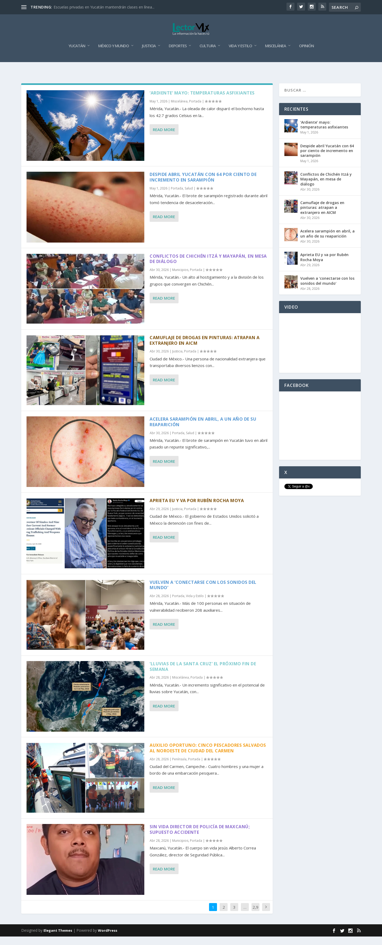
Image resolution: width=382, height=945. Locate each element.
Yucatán (76, 54)
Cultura (207, 54)
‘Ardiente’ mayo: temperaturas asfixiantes (202, 101)
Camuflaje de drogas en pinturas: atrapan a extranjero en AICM (204, 349)
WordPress (107, 939)
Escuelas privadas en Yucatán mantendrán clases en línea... (104, 7)
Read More (164, 138)
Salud (189, 197)
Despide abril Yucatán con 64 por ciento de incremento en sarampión (203, 185)
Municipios (180, 278)
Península (179, 767)
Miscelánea (275, 54)
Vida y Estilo (240, 54)
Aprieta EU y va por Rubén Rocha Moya (197, 509)
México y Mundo (113, 54)
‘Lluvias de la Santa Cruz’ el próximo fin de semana (203, 675)
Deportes (177, 54)
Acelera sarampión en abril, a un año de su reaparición (203, 430)
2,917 (255, 919)
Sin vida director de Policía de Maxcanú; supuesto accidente (200, 838)
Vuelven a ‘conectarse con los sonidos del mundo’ (203, 593)
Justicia (149, 54)
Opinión (306, 54)
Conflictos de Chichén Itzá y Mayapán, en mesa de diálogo (208, 267)
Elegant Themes (58, 939)
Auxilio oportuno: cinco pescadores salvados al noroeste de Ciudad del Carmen (208, 756)
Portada (195, 109)
